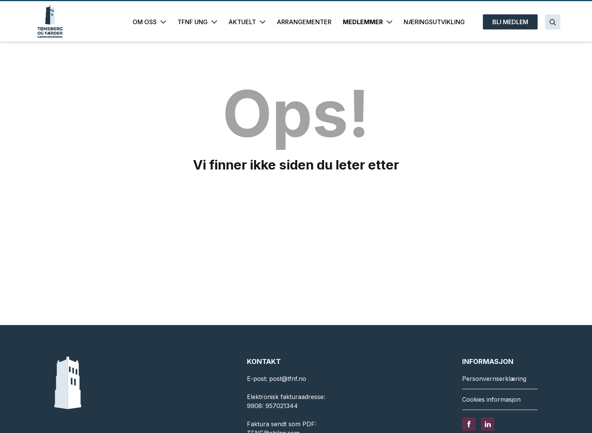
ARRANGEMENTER (304, 22)
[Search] (552, 21)
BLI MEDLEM (510, 22)
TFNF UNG (197, 22)
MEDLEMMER (367, 22)
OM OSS (149, 22)
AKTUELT (246, 22)
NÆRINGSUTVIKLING (434, 22)
